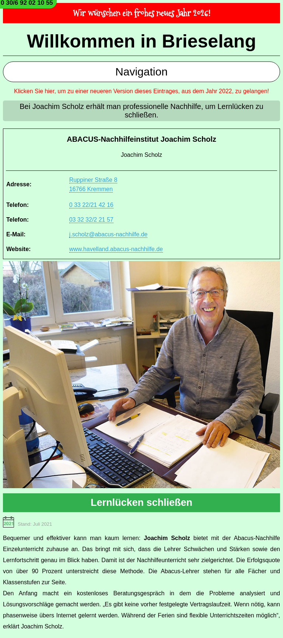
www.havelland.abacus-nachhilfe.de (116, 249)
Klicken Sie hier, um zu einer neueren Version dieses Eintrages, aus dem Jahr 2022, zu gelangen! (141, 91)
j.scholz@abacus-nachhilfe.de (108, 234)
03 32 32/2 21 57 (91, 219)
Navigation (141, 72)
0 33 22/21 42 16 (91, 205)
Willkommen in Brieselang (141, 41)
